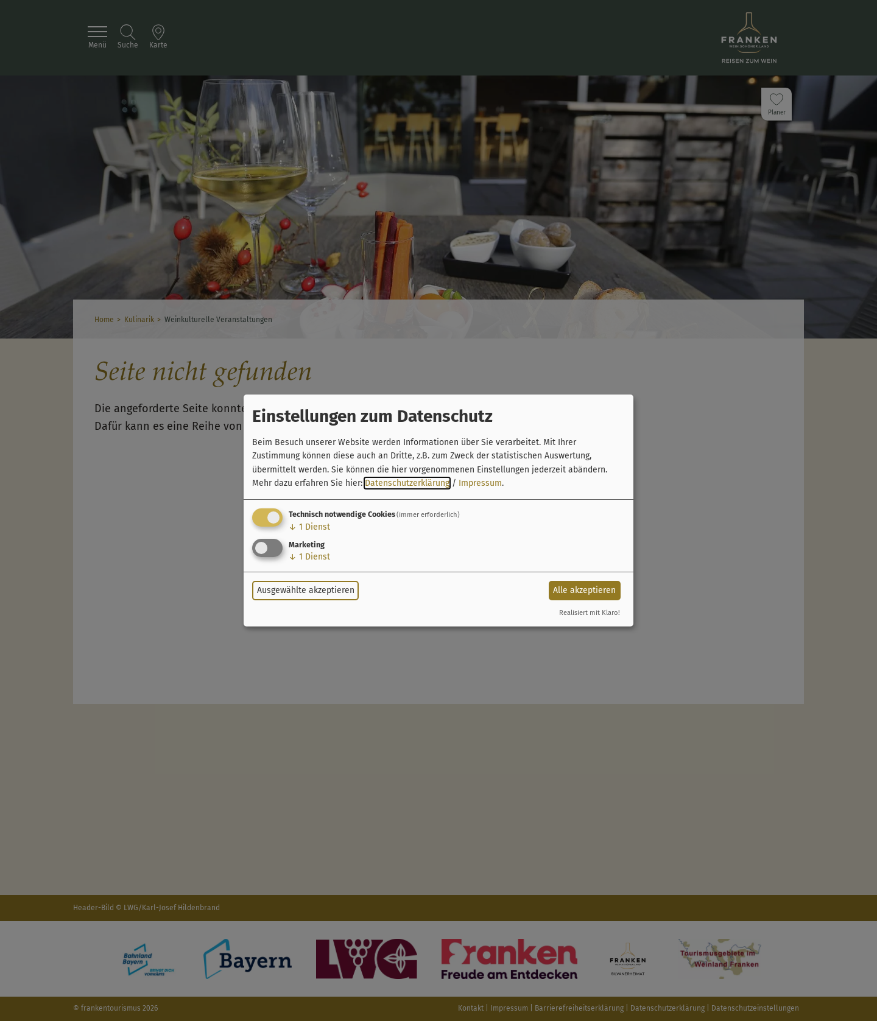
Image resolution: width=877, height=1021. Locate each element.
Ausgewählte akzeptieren (305, 590)
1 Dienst (309, 527)
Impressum (480, 483)
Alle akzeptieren (584, 590)
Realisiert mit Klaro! (589, 613)
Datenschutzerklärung (407, 483)
